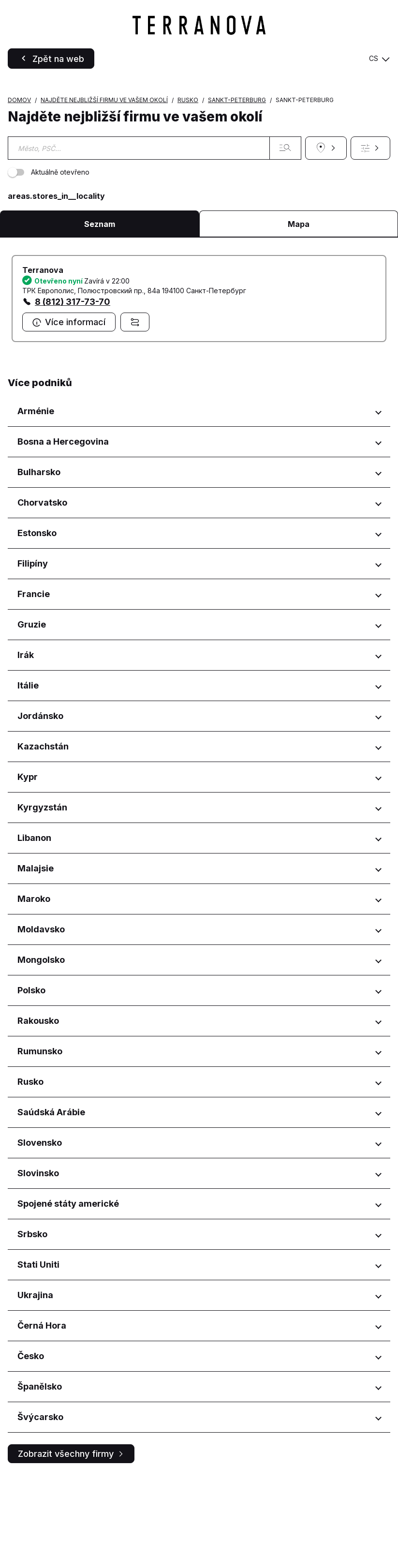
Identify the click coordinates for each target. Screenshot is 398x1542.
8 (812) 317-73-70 (72, 366)
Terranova (42, 334)
